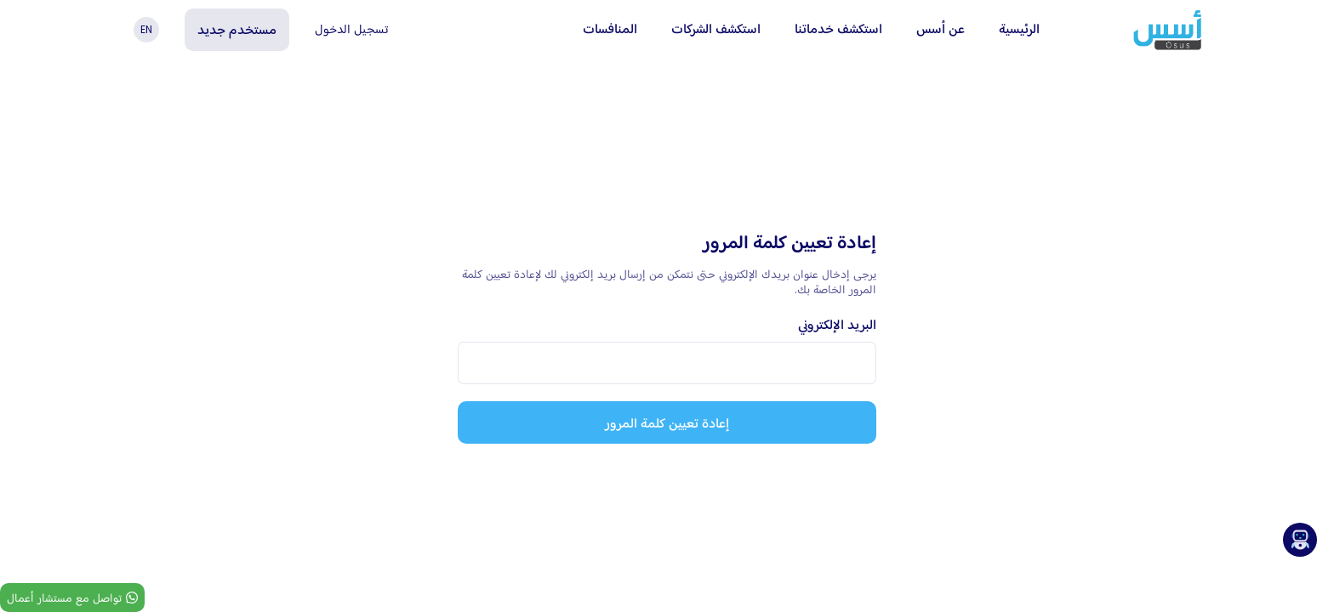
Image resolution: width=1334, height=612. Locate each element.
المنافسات (610, 28)
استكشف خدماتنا (838, 28)
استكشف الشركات (716, 28)
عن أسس (940, 28)
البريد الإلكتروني (837, 324)
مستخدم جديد (236, 29)
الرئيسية (1019, 28)
